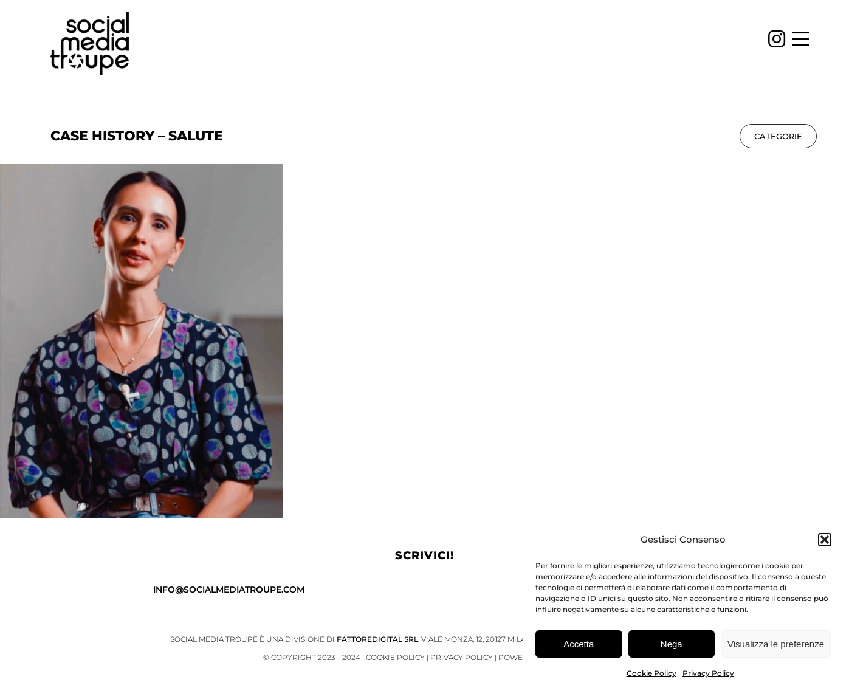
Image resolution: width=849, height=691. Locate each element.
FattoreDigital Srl (377, 639)
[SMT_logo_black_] (89, 17)
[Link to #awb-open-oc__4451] (800, 39)
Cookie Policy (651, 675)
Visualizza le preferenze (775, 646)
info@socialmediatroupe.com (228, 589)
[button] (825, 542)
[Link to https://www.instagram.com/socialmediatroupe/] (776, 39)
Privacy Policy (708, 675)
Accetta (578, 646)
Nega (671, 646)
